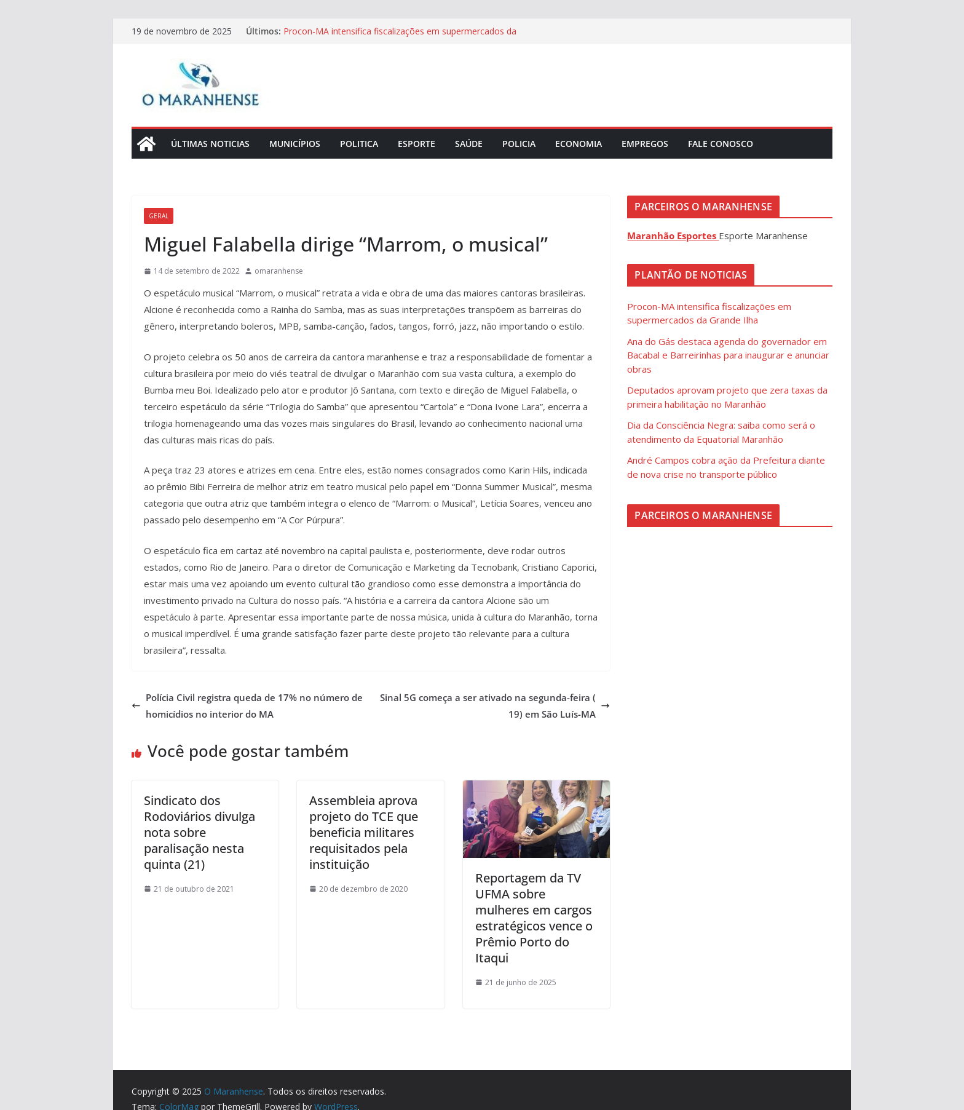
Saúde (469, 143)
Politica (359, 143)
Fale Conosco (720, 143)
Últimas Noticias (210, 143)
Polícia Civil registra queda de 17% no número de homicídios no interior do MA (247, 705)
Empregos (645, 143)
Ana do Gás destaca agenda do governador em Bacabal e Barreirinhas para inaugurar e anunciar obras (728, 355)
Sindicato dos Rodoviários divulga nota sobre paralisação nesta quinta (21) (199, 832)
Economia (578, 143)
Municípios (294, 143)
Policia (518, 143)
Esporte (416, 143)
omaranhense (279, 271)
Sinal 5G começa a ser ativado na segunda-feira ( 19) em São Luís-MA (495, 705)
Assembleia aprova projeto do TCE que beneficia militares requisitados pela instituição (363, 832)
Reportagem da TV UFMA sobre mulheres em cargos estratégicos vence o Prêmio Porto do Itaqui (534, 918)
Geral (158, 216)
